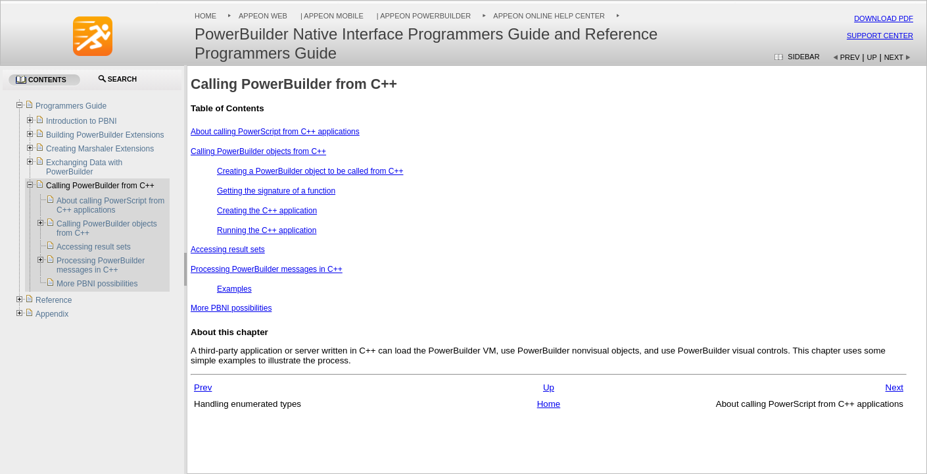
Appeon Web (263, 16)
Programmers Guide (71, 106)
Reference (54, 300)
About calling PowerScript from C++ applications (275, 131)
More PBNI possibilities (231, 308)
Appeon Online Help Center (549, 16)
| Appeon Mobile (331, 16)
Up (872, 57)
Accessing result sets (228, 249)
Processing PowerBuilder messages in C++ (267, 269)
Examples (234, 289)
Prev (850, 57)
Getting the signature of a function (276, 191)
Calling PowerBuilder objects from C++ (258, 151)
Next (893, 57)
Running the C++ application (266, 230)
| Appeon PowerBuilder (423, 16)
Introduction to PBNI (81, 121)
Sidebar (803, 57)
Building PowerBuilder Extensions (105, 135)
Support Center (880, 36)
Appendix (52, 314)
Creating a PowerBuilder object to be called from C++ (310, 171)
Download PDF (883, 18)
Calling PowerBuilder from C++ (100, 185)
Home (205, 16)
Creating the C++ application (267, 210)
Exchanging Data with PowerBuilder (84, 167)
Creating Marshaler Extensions (100, 148)
